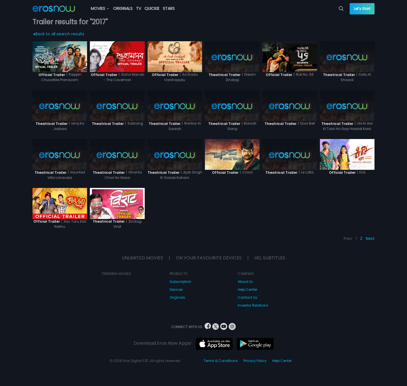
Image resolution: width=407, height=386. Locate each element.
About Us (245, 281)
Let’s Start (362, 8)
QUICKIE (151, 8)
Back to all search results (59, 34)
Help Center (247, 289)
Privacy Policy (255, 360)
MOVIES (100, 8)
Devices (176, 289)
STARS (169, 8)
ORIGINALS (123, 8)
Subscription (180, 281)
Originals (177, 297)
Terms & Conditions (221, 360)
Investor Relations (253, 305)
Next (370, 238)
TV (138, 8)
